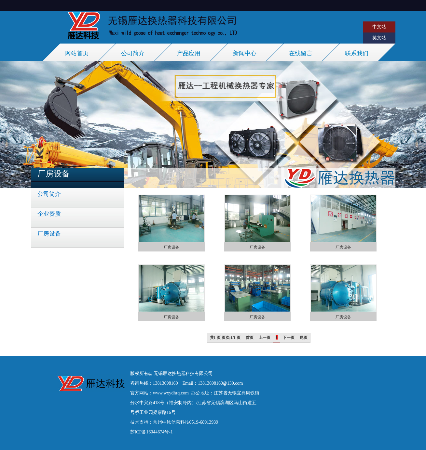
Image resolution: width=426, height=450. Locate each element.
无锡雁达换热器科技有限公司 (183, 373)
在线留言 (300, 53)
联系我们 (356, 53)
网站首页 (77, 53)
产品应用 (188, 53)
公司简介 (132, 53)
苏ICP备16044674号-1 (151, 432)
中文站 (379, 26)
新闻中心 (244, 53)
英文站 (379, 37)
